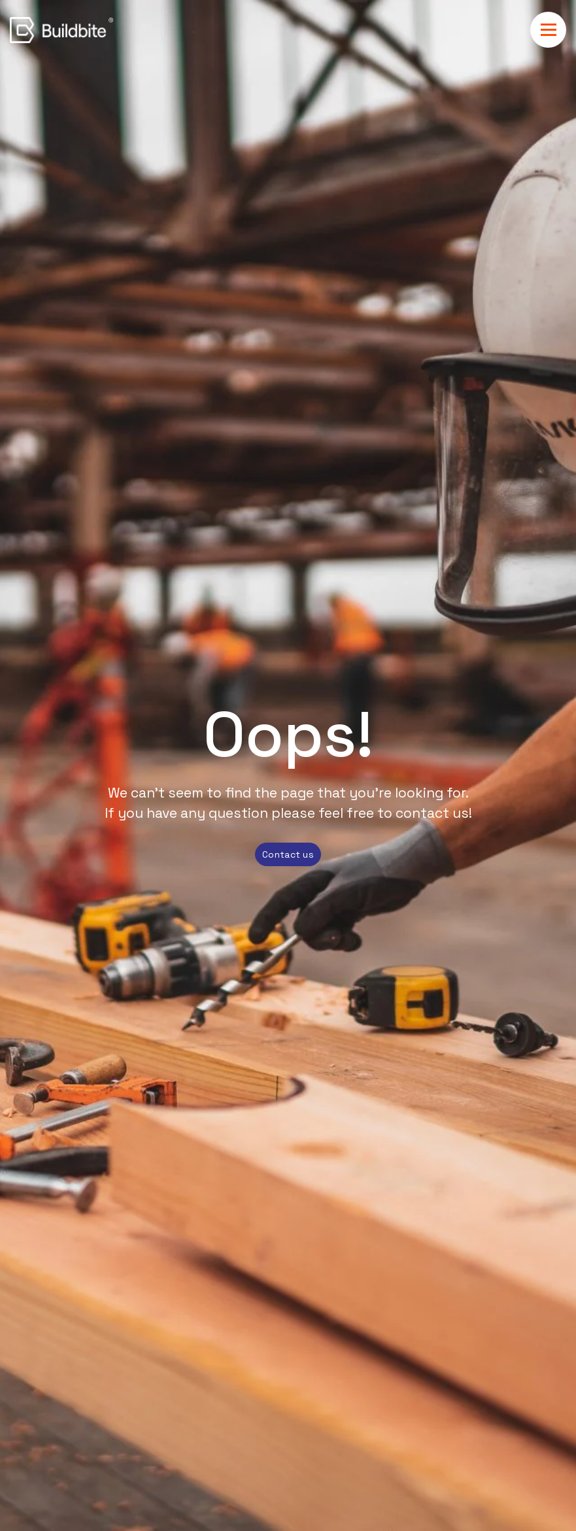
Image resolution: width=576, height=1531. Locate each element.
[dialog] (288, 1461)
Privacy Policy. (376, 1459)
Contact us (288, 854)
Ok (393, 1485)
